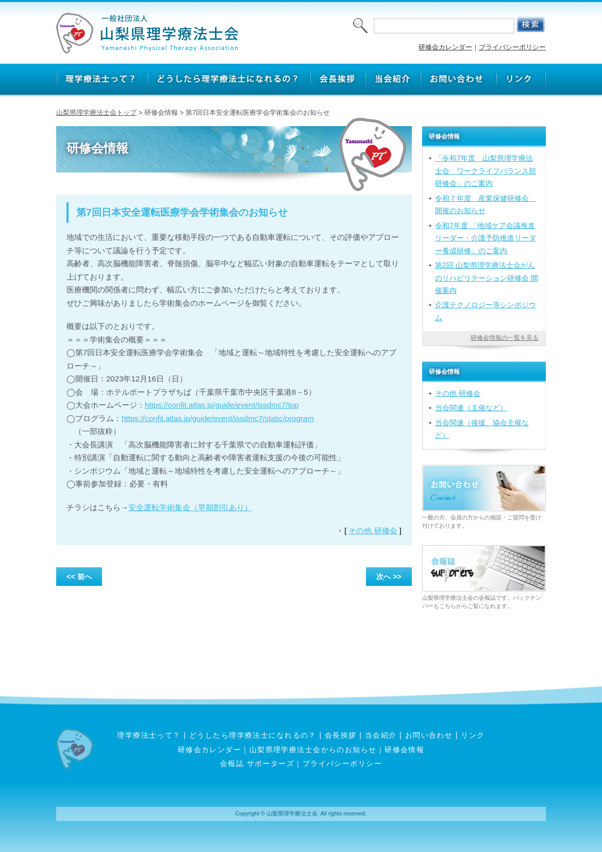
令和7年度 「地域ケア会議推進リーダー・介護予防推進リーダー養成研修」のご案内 (485, 238)
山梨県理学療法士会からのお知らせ (313, 749)
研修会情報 (404, 749)
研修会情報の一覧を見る (505, 337)
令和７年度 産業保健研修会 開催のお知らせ (485, 204)
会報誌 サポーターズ (257, 763)
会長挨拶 (341, 735)
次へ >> (389, 576)
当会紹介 (381, 735)
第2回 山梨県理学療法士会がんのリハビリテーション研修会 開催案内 (486, 277)
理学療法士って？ (149, 735)
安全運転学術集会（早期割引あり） (190, 507)
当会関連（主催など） (471, 408)
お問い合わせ (429, 735)
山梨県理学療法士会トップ (96, 112)
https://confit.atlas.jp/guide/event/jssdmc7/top (222, 405)
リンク (472, 735)
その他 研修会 (372, 530)
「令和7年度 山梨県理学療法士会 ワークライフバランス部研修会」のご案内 (485, 170)
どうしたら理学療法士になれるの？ (252, 735)
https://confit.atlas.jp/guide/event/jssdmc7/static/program (218, 418)
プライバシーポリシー (512, 47)
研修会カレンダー (445, 47)
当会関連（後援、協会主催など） (482, 429)
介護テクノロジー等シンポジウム (485, 311)
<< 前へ (79, 576)
